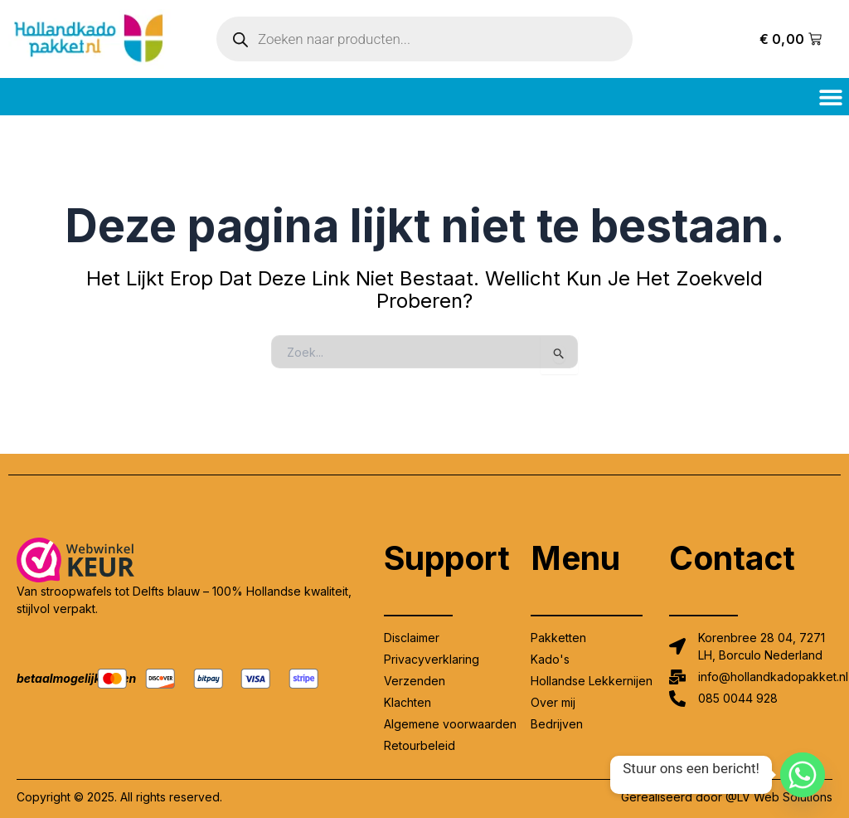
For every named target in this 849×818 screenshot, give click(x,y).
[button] (830, 96)
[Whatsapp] (802, 774)
